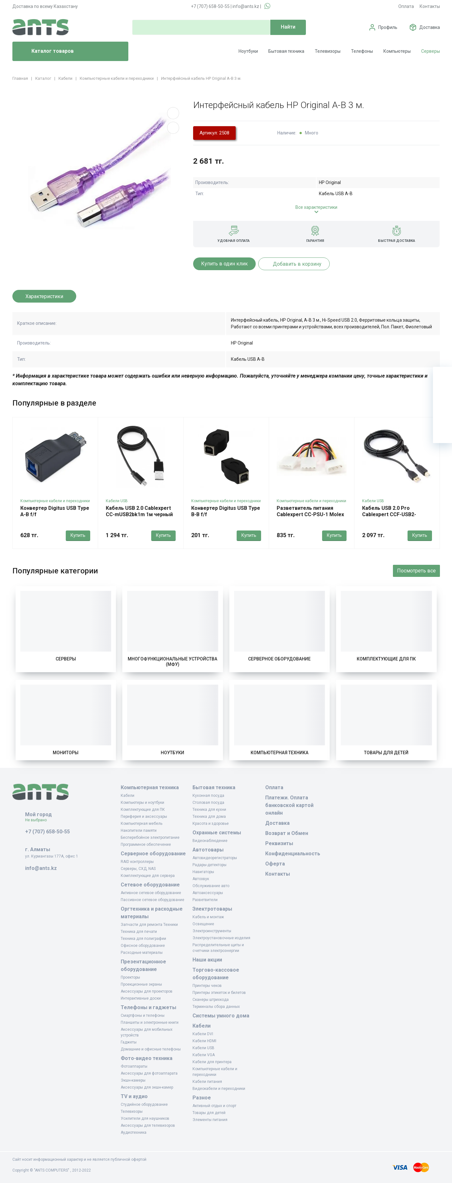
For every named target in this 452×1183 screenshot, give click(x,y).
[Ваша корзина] (442, 376)
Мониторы (65, 752)
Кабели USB (117, 501)
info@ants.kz (246, 6)
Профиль (387, 27)
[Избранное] (442, 395)
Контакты (430, 6)
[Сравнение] (442, 414)
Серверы (430, 51)
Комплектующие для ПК (386, 658)
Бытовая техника (286, 51)
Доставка (429, 27)
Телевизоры (328, 51)
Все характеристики (316, 207)
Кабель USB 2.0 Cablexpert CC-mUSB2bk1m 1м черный (139, 511)
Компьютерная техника (279, 752)
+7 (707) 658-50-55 (210, 6)
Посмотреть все (416, 571)
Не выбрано (38, 820)
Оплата (406, 6)
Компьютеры (397, 51)
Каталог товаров (45, 51)
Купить (78, 535)
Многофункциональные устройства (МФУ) (172, 661)
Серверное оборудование (279, 658)
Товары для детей (386, 752)
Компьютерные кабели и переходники (55, 501)
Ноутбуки (248, 51)
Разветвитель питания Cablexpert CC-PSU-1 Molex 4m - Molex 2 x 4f (310, 514)
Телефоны (362, 51)
